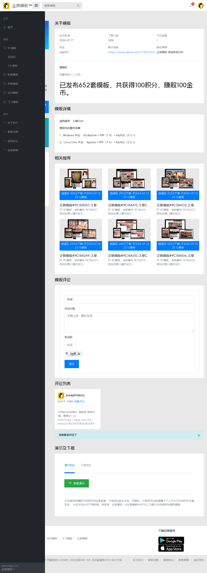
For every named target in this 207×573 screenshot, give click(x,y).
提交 (105, 360)
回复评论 (113, 397)
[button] (191, 5)
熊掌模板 (22, 75)
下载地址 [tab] (119, 465)
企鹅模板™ (84, 564)
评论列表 (61, 201)
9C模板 (22, 48)
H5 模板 (12, 65)
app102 (97, 52)
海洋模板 (22, 93)
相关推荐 (61, 193)
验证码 (102, 333)
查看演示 (110, 483)
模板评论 (61, 185)
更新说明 (10, 132)
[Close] (199, 435)
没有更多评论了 (102, 435)
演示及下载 (62, 209)
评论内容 (103, 304)
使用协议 (10, 141)
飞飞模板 (22, 102)
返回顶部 (152, 568)
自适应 (12, 57)
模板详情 (61, 177)
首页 (8, 27)
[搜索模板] (58, 5)
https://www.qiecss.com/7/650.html (154, 52)
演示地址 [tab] (103, 465)
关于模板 (61, 170)
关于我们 (10, 123)
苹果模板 (22, 84)
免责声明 (10, 150)
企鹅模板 (127, 542)
